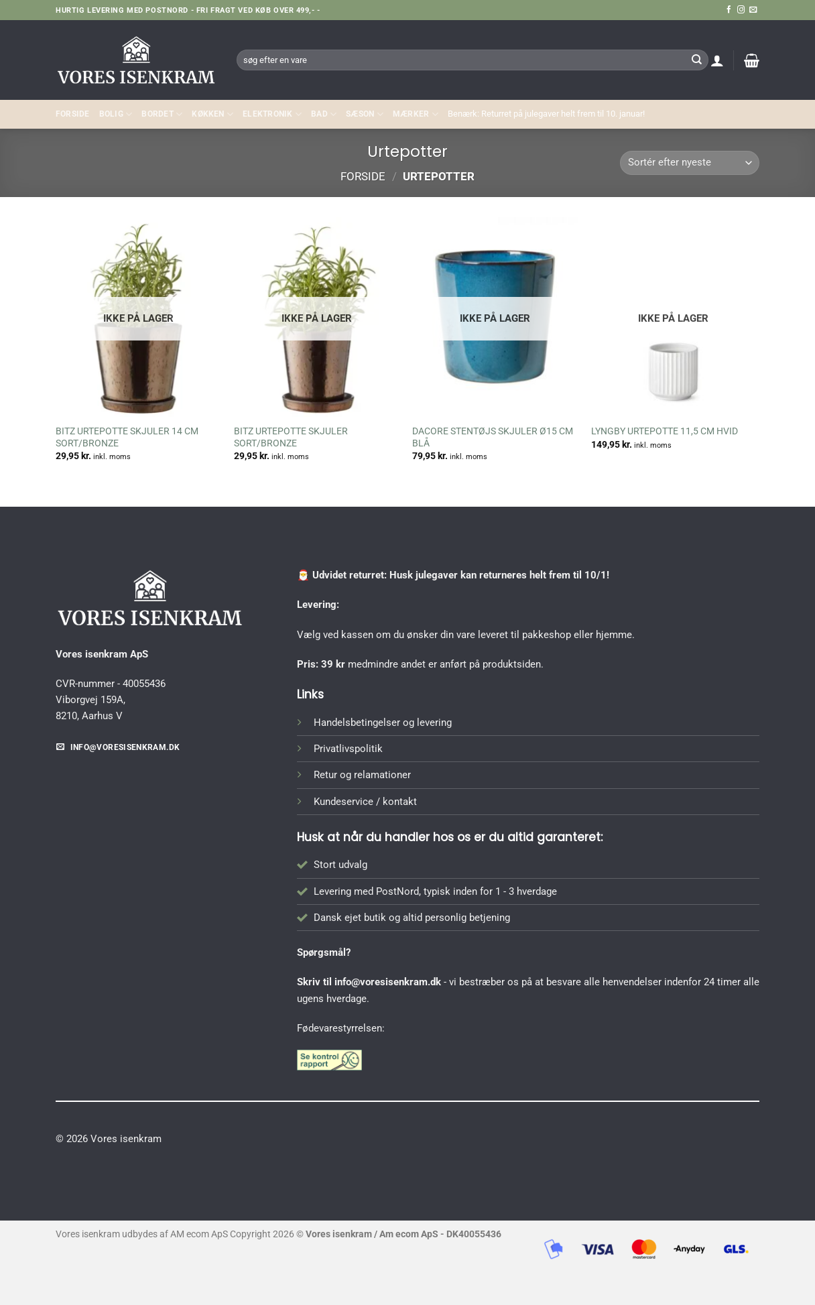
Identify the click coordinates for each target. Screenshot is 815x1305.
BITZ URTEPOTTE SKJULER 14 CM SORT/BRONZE (127, 437)
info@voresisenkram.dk (387, 982)
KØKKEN (212, 114)
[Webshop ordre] (689, 163)
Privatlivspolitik (348, 749)
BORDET (161, 114)
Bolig (116, 114)
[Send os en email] (753, 10)
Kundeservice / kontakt (365, 802)
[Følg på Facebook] (729, 10)
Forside (73, 114)
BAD (323, 114)
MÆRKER (415, 114)
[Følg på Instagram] (741, 10)
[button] (717, 60)
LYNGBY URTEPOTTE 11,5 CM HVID (664, 431)
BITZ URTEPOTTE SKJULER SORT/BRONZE (291, 437)
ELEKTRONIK (272, 114)
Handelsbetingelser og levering (383, 723)
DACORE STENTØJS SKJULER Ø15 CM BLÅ (492, 437)
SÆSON (364, 114)
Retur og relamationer (362, 775)
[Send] (696, 59)
